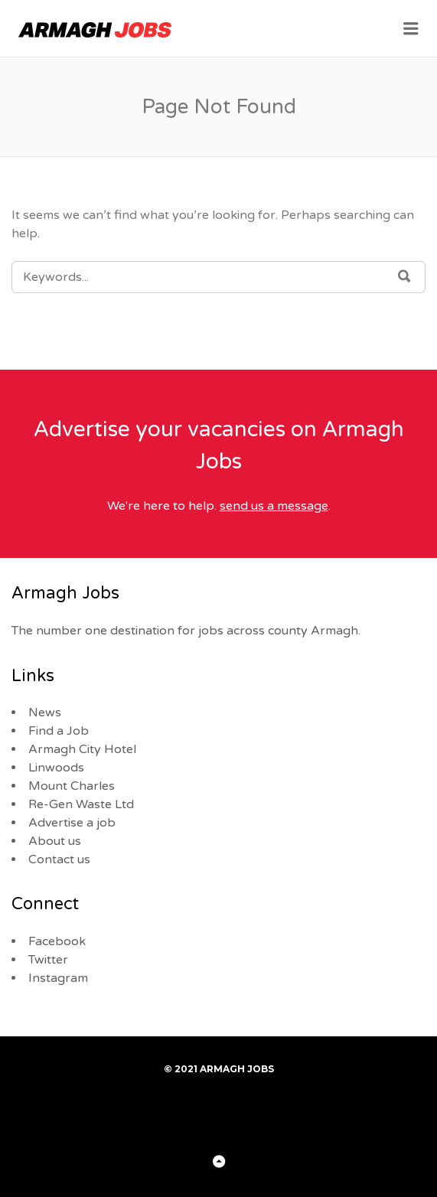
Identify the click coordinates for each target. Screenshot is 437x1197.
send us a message (274, 506)
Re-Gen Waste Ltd (81, 804)
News (44, 712)
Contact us (59, 859)
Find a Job (58, 731)
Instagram (58, 978)
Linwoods (56, 767)
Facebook (57, 941)
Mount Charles (71, 786)
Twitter (48, 959)
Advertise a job (72, 822)
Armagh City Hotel (82, 749)
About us (54, 841)
